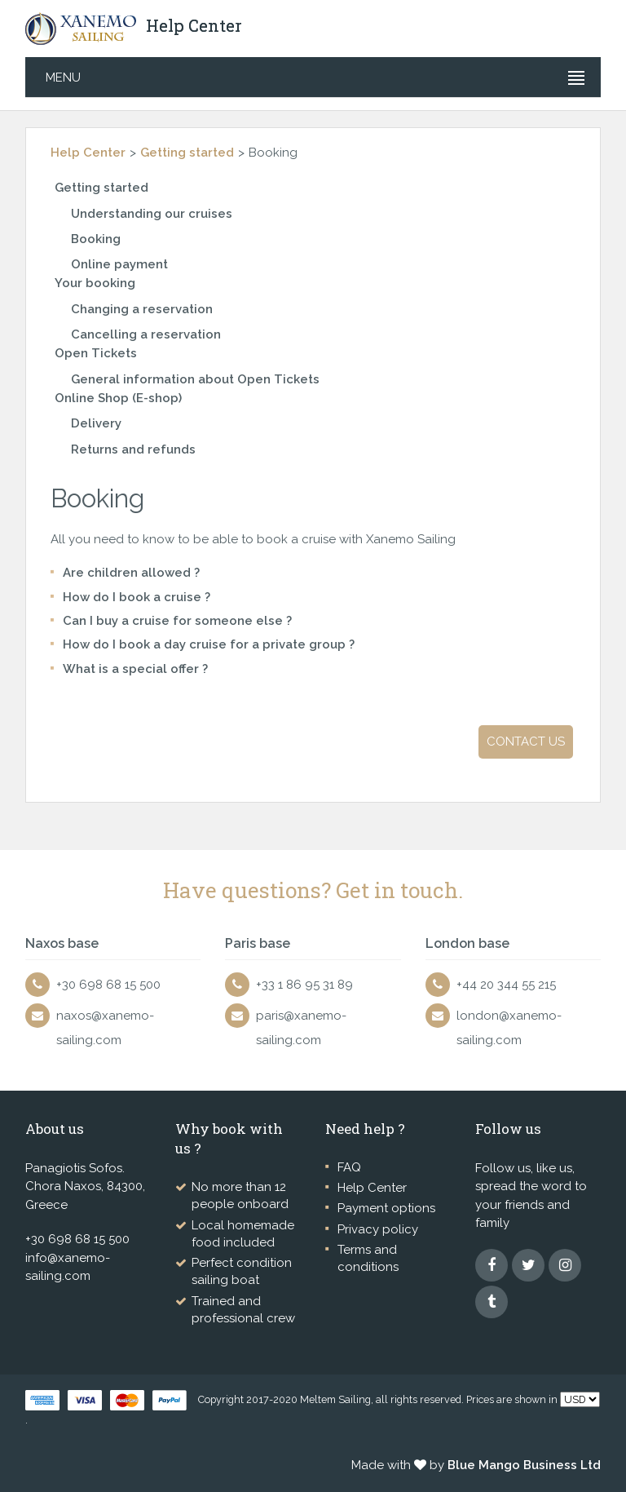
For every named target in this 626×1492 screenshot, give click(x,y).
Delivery (96, 423)
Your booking (95, 283)
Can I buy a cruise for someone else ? (177, 620)
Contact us (526, 741)
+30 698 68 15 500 (108, 984)
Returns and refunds (133, 449)
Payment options (386, 1208)
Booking (96, 239)
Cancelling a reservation (146, 334)
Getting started (187, 152)
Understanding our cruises (151, 213)
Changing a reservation (142, 309)
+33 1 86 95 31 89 (304, 984)
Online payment (119, 264)
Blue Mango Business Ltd (524, 1465)
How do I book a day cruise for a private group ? (209, 644)
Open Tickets (96, 353)
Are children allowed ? (131, 572)
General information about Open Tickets (195, 379)
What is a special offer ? (135, 669)
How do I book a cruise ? (136, 597)
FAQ (349, 1167)
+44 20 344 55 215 (506, 984)
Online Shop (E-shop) (118, 398)
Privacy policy (377, 1229)
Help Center (88, 152)
